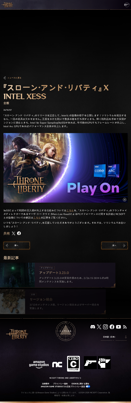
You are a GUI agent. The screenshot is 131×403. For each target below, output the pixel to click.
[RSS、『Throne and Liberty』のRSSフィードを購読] (125, 327)
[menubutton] (126, 4)
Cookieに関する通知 (80, 384)
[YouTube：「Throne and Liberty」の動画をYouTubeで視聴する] (118, 327)
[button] (65, 168)
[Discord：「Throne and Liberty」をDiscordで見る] (92, 327)
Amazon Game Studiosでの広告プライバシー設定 (65, 386)
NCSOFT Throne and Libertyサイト (66, 378)
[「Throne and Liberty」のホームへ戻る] (7, 5)
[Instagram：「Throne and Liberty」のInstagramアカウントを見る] (105, 327)
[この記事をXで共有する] (13, 234)
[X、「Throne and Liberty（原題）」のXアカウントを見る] (99, 327)
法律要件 (45, 384)
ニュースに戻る (14, 78)
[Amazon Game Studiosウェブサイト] (39, 365)
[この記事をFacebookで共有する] (19, 233)
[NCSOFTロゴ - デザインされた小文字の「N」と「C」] (57, 365)
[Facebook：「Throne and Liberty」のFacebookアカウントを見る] (112, 327)
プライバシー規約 (60, 384)
